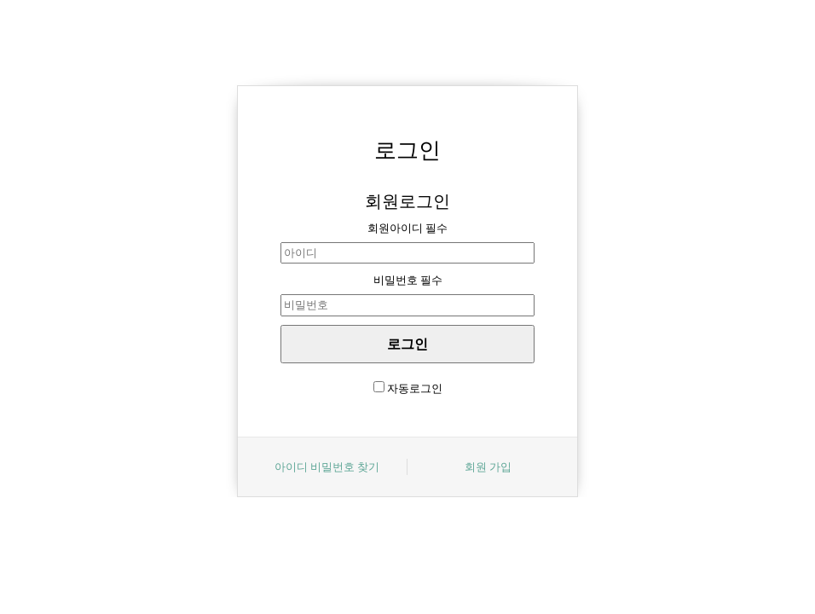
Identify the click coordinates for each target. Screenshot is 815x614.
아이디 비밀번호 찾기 (327, 466)
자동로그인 (414, 388)
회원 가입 (488, 466)
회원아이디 (407, 228)
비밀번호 (407, 280)
